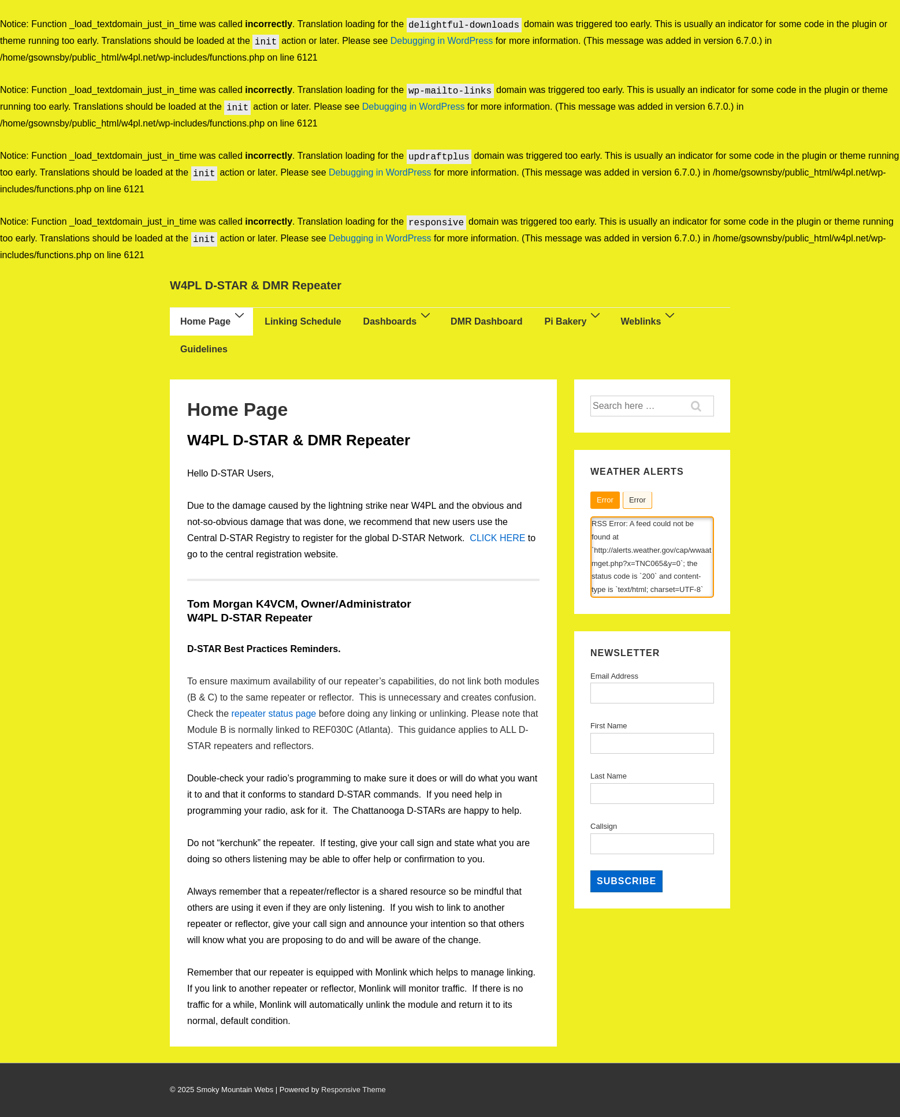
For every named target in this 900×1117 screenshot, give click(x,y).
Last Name (608, 776)
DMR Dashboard (486, 321)
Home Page (213, 319)
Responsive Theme (353, 1089)
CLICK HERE (497, 538)
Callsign (603, 826)
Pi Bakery (574, 319)
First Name (608, 725)
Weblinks (649, 319)
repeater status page (273, 713)
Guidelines (204, 349)
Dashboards (398, 319)
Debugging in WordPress (442, 41)
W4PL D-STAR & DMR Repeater (255, 285)
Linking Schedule (303, 321)
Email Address (614, 676)
